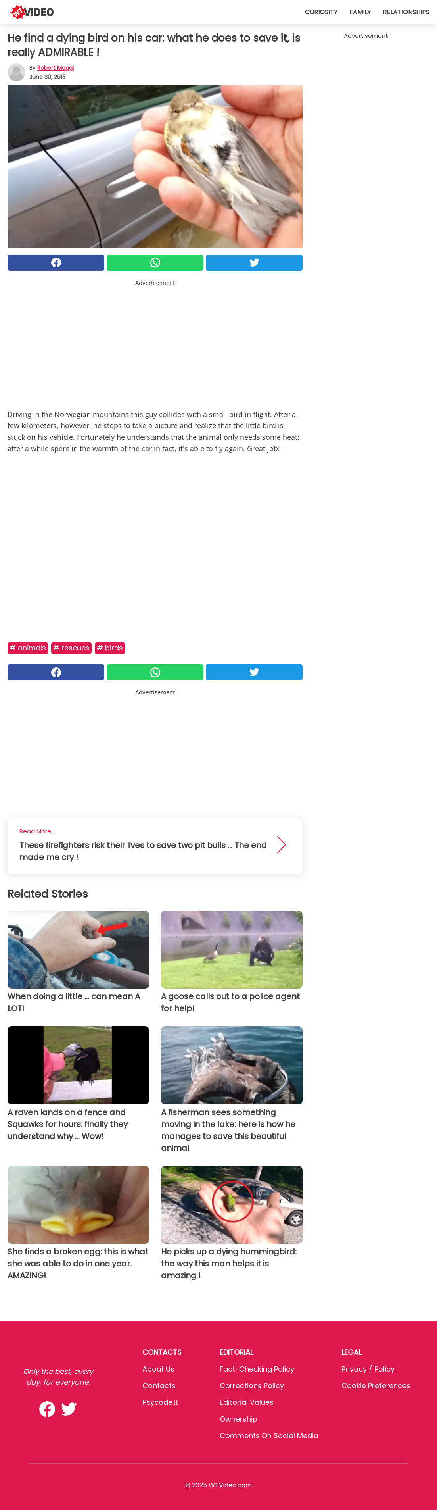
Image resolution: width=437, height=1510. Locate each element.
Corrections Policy (252, 1386)
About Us (158, 1369)
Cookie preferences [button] (375, 1386)
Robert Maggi (55, 68)
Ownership (238, 1419)
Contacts (159, 1386)
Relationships (406, 12)
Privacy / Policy (368, 1369)
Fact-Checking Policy (257, 1369)
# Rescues (71, 648)
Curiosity (321, 12)
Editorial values (247, 1402)
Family (360, 12)
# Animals (28, 648)
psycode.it (160, 1402)
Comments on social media (269, 1436)
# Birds (110, 648)
